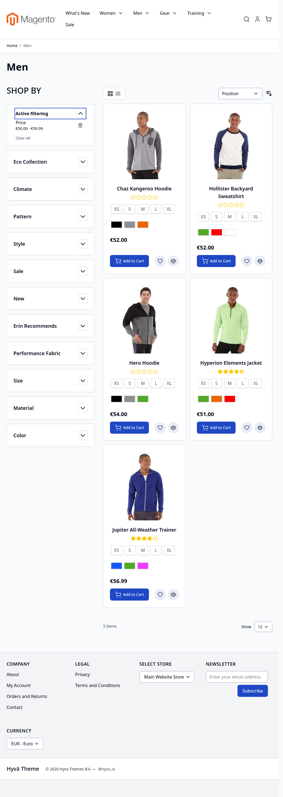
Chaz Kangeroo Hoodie (144, 188)
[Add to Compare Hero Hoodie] (173, 427)
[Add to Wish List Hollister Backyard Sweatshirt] (246, 261)
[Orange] (142, 225)
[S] (129, 208)
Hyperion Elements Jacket (231, 363)
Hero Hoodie (144, 363)
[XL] (169, 208)
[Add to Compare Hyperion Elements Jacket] (259, 427)
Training (195, 13)
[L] (156, 208)
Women (108, 13)
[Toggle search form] (246, 19)
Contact (14, 707)
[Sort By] (240, 93)
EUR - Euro (22, 744)
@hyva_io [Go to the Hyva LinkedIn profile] (106, 769)
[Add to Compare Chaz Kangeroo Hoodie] (173, 261)
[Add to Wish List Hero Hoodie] (160, 427)
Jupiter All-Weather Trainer (144, 529)
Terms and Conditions (97, 685)
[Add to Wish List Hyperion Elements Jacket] (246, 427)
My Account (19, 685)
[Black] (116, 225)
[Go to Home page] (31, 19)
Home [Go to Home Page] (12, 45)
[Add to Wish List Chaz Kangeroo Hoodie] (160, 261)
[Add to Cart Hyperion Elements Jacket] (216, 428)
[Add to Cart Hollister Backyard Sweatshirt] (216, 261)
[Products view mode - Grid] (110, 93)
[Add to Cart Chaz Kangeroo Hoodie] (129, 261)
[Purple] (142, 566)
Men (137, 13)
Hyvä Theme (23, 768)
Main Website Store (164, 677)
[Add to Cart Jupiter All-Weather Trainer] (129, 595)
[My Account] (257, 19)
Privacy (82, 674)
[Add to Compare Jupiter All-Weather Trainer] (173, 594)
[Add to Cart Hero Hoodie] (129, 428)
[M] (142, 208)
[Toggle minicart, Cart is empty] (268, 19)
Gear (165, 13)
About (13, 674)
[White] (229, 232)
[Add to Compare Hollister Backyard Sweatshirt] (259, 261)
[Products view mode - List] (118, 93)
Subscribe (252, 691)
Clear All (23, 138)
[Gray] (129, 225)
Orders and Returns (27, 696)
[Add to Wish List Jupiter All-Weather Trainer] (160, 594)
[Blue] (116, 566)
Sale (70, 25)
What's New (78, 13)
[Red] (216, 232)
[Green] (203, 232)
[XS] (116, 208)
